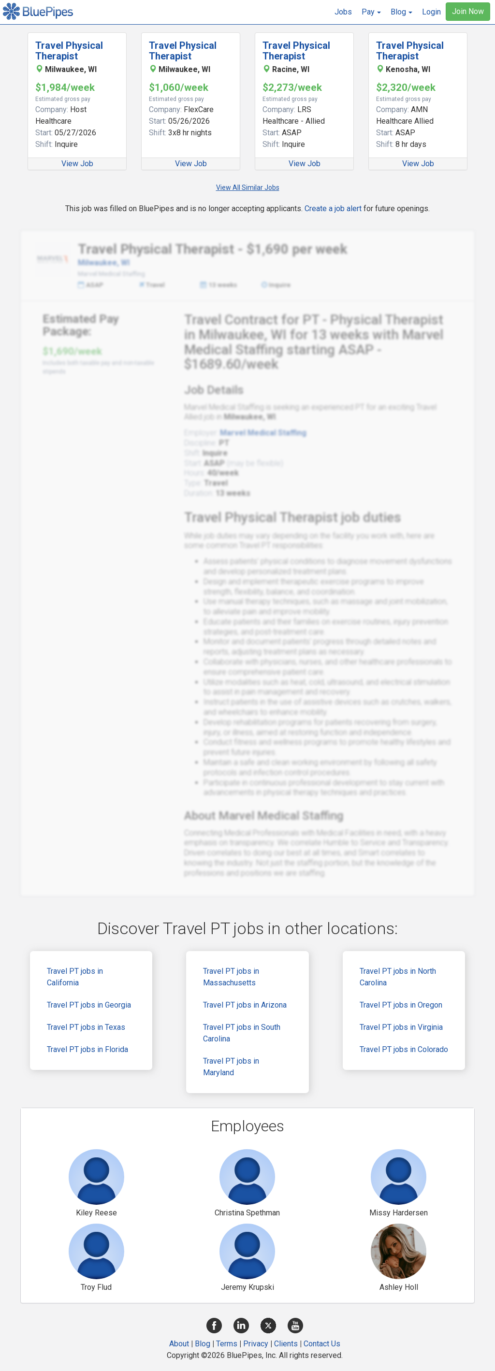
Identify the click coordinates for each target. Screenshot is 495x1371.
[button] (371, 12)
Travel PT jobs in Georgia (89, 1005)
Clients (286, 1343)
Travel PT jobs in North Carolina (398, 977)
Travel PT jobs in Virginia (401, 1027)
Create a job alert (333, 208)
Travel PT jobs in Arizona (245, 1005)
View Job (77, 163)
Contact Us (322, 1343)
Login (431, 11)
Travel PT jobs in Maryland (231, 1066)
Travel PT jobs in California (75, 977)
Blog (202, 1343)
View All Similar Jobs (247, 187)
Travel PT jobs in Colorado (404, 1049)
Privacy (255, 1343)
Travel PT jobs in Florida (87, 1049)
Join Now (468, 11)
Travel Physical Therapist (69, 51)
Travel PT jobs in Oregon (401, 1005)
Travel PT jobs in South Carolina (241, 1033)
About (179, 1343)
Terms (226, 1343)
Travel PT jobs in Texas (86, 1027)
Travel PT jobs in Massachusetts (231, 977)
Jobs (343, 11)
